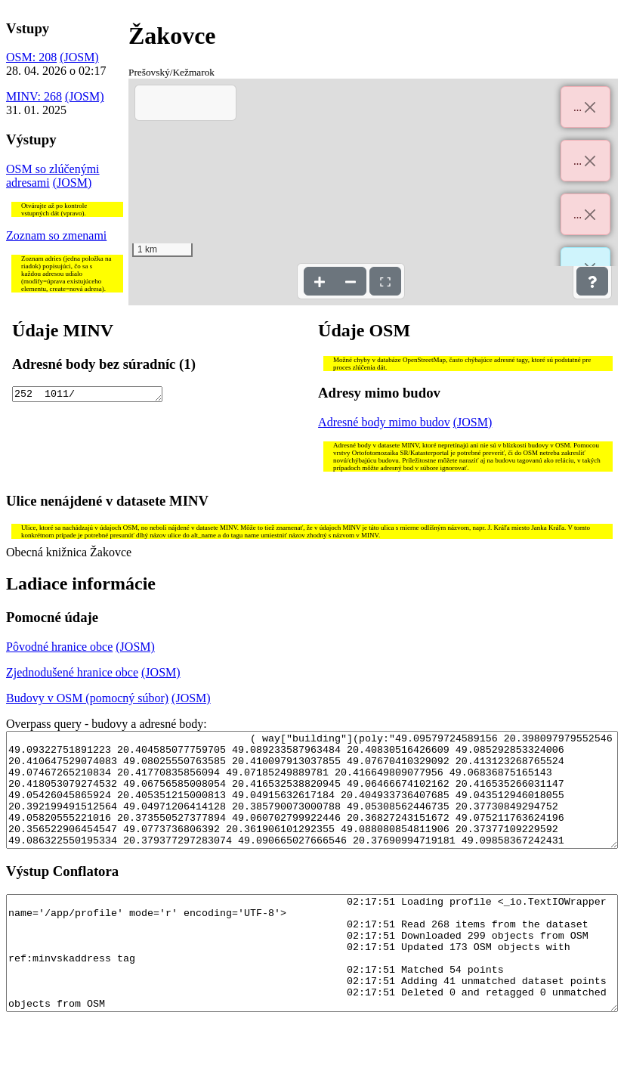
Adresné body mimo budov (384, 422)
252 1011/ (87, 395)
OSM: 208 (31, 57)
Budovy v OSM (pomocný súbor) (87, 698)
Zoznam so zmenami (56, 235)
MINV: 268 (34, 96)
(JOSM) (79, 57)
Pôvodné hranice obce (59, 646)
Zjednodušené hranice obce (72, 672)
